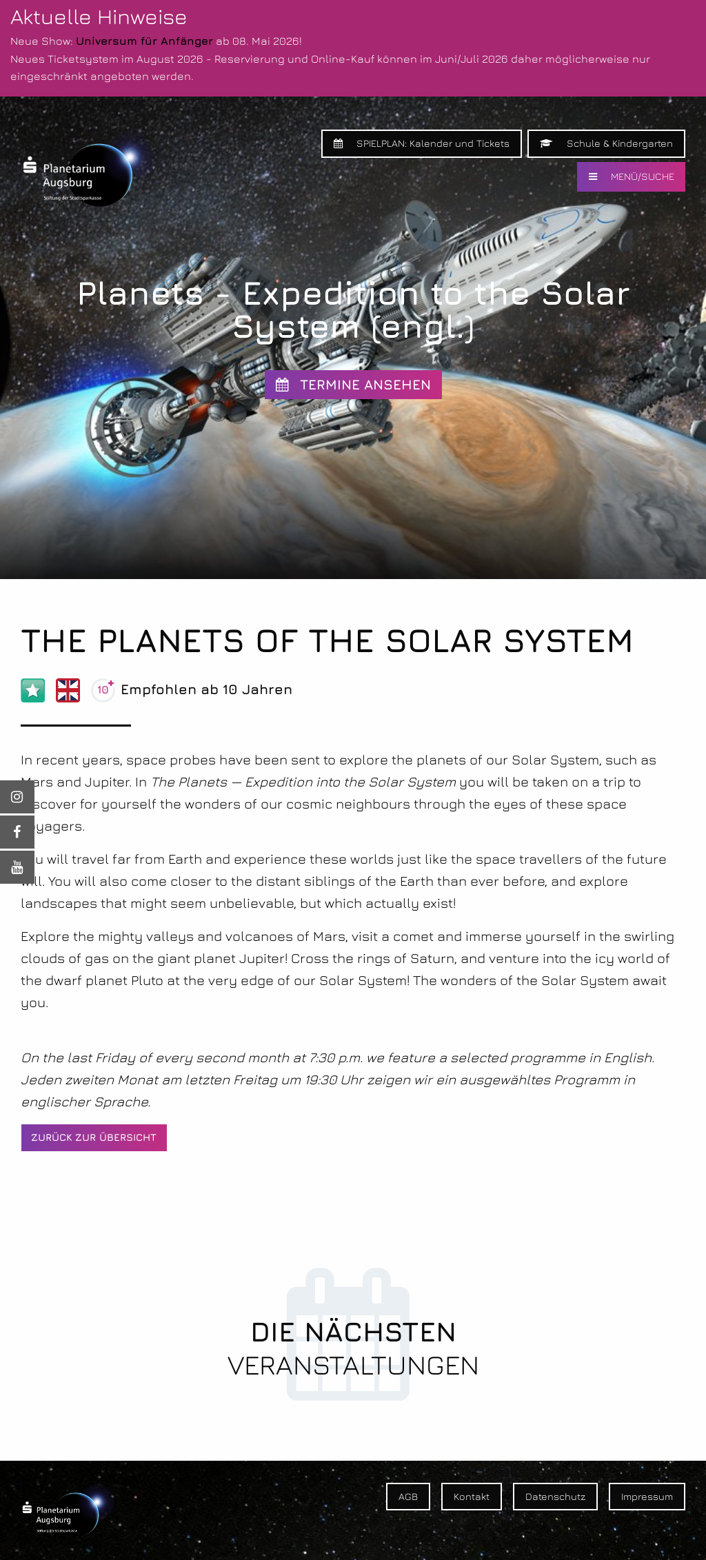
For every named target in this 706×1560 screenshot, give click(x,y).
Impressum (647, 1496)
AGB (408, 1496)
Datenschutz (555, 1496)
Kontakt (472, 1496)
